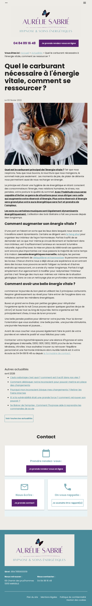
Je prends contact (24, 502)
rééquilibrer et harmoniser (48, 257)
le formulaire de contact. (57, 353)
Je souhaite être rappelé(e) (68, 502)
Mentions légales (49, 597)
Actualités (36, 53)
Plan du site (32, 597)
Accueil (25, 53)
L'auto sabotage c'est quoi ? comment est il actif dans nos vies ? (45, 377)
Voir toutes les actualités (19, 418)
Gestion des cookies (76, 600)
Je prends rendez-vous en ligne (59, 43)
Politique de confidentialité (73, 597)
